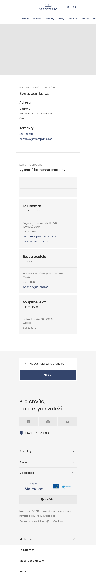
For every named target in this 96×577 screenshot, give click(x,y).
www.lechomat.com (36, 241)
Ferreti (24, 571)
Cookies (58, 521)
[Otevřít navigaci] (21, 7)
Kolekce (84, 18)
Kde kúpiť (37, 87)
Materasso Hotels (32, 560)
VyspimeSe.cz (34, 302)
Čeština (48, 499)
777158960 (29, 282)
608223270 (29, 327)
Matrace (24, 18)
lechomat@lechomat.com (40, 236)
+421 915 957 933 (34, 433)
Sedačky (49, 18)
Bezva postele (34, 256)
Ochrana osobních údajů (34, 521)
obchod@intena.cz (35, 287)
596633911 (26, 134)
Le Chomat (32, 206)
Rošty (61, 18)
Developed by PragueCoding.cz (37, 515)
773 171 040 (30, 231)
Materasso (24, 87)
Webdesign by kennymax (57, 511)
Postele (37, 18)
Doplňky (72, 18)
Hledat (48, 374)
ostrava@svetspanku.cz (35, 139)
